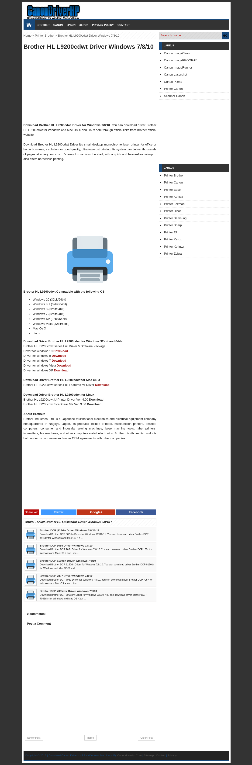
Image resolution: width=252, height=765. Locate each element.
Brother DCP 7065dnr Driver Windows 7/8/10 (68, 590)
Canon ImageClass (177, 53)
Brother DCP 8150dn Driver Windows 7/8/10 (68, 560)
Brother (43, 25)
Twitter (59, 512)
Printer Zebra (173, 253)
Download (60, 351)
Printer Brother (45, 35)
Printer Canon (173, 88)
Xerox (83, 25)
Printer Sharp (173, 225)
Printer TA (170, 232)
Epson (71, 25)
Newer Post (34, 737)
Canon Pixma (173, 81)
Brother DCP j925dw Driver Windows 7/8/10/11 (70, 530)
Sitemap (149, 755)
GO (225, 35)
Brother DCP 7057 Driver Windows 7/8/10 (66, 575)
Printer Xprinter (174, 246)
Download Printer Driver (126, 10)
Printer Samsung (175, 218)
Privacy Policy (103, 25)
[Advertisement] (90, 87)
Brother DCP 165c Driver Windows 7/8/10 (66, 545)
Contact (123, 25)
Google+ (96, 512)
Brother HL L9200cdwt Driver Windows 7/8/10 (89, 46)
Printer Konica (173, 196)
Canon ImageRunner (178, 67)
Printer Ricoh (173, 211)
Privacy (172, 755)
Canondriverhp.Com (129, 755)
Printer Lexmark (175, 204)
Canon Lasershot (175, 74)
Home (28, 35)
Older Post (147, 737)
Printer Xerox (173, 239)
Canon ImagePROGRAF (180, 60)
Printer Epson (173, 189)
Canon (58, 25)
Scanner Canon (174, 96)
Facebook (136, 512)
